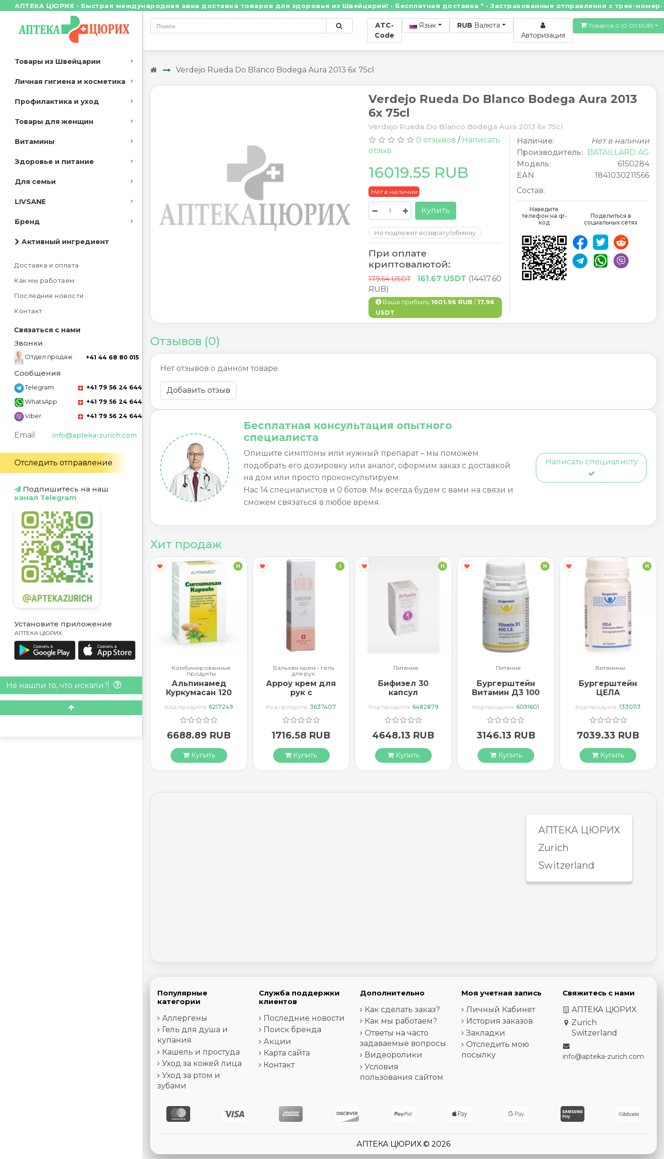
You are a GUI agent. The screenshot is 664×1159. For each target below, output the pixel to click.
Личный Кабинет (500, 1009)
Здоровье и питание (54, 161)
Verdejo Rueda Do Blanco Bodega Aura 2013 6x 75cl (275, 69)
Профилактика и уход (57, 101)
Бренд (27, 221)
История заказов (499, 1021)
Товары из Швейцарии (58, 61)
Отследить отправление (63, 462)
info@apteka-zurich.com (94, 435)
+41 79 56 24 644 (110, 387)
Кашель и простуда (201, 1051)
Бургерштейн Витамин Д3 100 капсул (506, 692)
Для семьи (35, 181)
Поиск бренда (292, 1029)
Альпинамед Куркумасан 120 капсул (199, 692)
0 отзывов (436, 139)
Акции (277, 1041)
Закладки (485, 1032)
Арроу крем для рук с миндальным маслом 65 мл (301, 697)
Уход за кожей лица (202, 1063)
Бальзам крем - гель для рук (303, 671)
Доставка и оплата (46, 265)
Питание (406, 668)
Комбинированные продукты (201, 671)
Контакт (28, 311)
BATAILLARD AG (618, 152)
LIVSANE (30, 201)
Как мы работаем (44, 280)
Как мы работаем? (401, 1021)
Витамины (34, 141)
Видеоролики (393, 1054)
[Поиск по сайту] (339, 26)
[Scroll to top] (71, 707)
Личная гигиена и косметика (70, 81)
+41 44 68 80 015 (112, 357)
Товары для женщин (54, 121)
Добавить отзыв (198, 390)
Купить (435, 210)
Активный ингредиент (62, 241)
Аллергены (184, 1018)
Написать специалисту (591, 467)
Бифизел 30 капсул (403, 688)
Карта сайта (287, 1052)
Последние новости (49, 295)
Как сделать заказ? (402, 1009)
